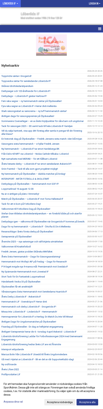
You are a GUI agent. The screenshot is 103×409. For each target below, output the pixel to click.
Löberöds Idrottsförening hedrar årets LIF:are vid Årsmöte (31, 344)
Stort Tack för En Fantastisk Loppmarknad (23, 276)
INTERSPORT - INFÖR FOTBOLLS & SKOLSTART (25, 179)
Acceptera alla (87, 402)
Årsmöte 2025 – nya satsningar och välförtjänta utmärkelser (32, 241)
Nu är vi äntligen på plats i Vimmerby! (20, 194)
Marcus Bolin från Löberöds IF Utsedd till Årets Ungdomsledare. (34, 354)
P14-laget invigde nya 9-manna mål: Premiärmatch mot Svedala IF (34, 266)
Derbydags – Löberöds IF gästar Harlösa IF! (24, 96)
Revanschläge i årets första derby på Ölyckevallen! (27, 231)
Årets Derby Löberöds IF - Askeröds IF (21, 296)
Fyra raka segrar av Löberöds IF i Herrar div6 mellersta (29, 106)
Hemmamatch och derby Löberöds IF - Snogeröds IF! (28, 306)
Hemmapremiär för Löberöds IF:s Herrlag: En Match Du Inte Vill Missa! (37, 316)
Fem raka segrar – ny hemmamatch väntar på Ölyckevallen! (31, 101)
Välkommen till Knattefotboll (16, 246)
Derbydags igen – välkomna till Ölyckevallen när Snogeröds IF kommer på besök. (43, 221)
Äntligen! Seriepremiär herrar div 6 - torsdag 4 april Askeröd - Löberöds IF (39, 331)
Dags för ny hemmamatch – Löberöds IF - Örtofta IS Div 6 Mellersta (35, 226)
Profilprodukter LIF (10, 374)
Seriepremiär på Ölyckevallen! (16, 236)
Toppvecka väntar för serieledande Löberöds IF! (26, 81)
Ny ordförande (8, 364)
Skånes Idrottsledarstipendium (17, 86)
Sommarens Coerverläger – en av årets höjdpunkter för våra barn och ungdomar (42, 121)
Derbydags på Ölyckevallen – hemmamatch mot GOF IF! (30, 184)
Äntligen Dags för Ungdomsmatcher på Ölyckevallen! (28, 321)
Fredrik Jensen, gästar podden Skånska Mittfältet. (27, 251)
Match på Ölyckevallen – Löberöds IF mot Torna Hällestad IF (32, 199)
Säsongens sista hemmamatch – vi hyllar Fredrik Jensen (30, 143)
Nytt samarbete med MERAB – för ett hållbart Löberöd (29, 158)
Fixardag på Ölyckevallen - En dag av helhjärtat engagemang (32, 326)
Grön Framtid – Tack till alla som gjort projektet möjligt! (29, 168)
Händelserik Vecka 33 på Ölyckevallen (20, 281)
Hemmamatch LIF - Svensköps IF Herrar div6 (24, 301)
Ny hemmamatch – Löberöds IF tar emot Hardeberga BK (30, 148)
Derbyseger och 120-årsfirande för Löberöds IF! (25, 91)
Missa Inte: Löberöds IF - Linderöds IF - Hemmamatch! (29, 311)
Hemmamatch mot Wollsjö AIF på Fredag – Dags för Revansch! (34, 261)
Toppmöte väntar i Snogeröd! (16, 76)
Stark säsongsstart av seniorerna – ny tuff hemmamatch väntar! (34, 111)
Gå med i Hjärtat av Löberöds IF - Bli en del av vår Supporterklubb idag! (37, 359)
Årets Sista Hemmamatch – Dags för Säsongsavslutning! (30, 256)
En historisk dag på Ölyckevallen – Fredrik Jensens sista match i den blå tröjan (41, 138)
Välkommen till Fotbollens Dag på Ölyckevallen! (25, 209)
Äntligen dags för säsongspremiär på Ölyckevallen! (27, 116)
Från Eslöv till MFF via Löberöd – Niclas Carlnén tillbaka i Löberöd (35, 153)
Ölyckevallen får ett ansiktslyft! (17, 286)
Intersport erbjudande (12, 349)
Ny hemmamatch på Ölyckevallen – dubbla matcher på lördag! (33, 174)
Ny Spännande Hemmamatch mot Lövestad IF (25, 271)
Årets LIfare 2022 (10, 369)
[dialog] (51, 393)
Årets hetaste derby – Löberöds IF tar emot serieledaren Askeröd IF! (36, 163)
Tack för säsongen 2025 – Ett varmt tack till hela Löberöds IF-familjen (37, 126)
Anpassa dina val (13, 401)
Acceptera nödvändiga (60, 402)
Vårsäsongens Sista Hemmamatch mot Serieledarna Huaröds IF (34, 291)
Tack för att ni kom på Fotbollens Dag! (21, 204)
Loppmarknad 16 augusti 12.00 (17, 189)
